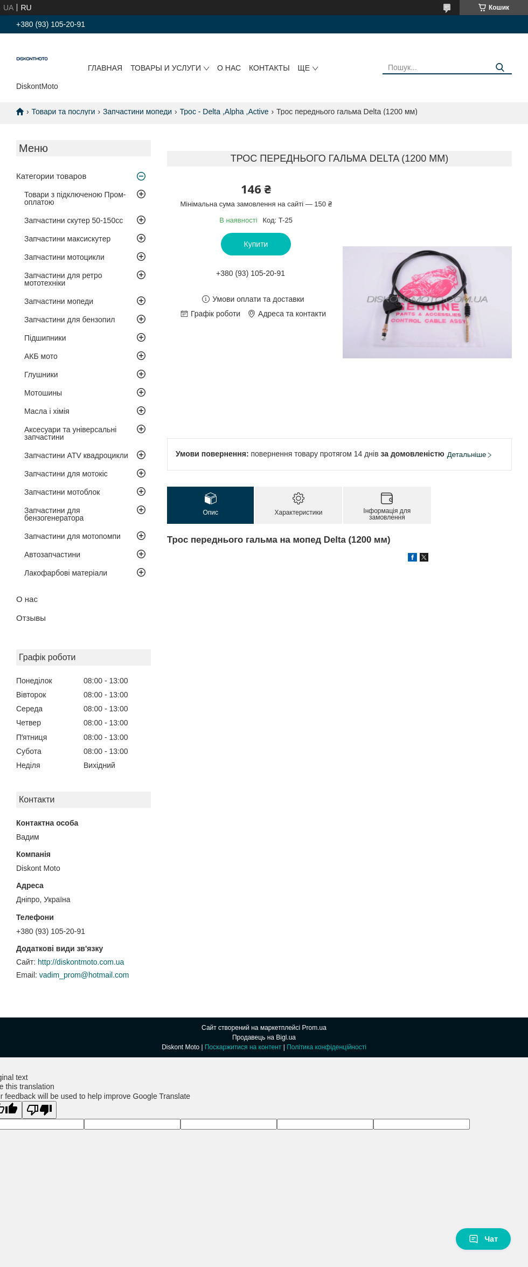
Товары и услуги (165, 68)
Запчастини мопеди (137, 111)
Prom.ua (314, 1027)
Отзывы (31, 617)
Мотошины (43, 393)
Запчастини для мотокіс (66, 473)
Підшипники (45, 338)
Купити (256, 244)
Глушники (41, 374)
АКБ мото (41, 356)
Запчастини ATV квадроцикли (76, 455)
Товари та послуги (63, 111)
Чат (483, 1239)
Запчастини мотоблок (62, 492)
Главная (105, 68)
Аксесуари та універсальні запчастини (70, 433)
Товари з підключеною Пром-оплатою (75, 198)
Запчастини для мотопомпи (72, 536)
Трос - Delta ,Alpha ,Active (224, 111)
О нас (229, 68)
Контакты (269, 68)
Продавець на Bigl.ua (264, 1037)
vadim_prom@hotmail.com (84, 975)
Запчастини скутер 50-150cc (73, 220)
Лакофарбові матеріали (65, 573)
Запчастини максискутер (67, 238)
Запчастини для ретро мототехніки (63, 279)
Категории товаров (51, 176)
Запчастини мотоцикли (64, 257)
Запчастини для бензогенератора (54, 514)
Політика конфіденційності (326, 1047)
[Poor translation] (39, 1110)
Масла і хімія (47, 411)
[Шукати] (500, 67)
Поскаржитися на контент (243, 1047)
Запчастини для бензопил (69, 319)
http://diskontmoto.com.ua (81, 962)
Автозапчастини (52, 554)
